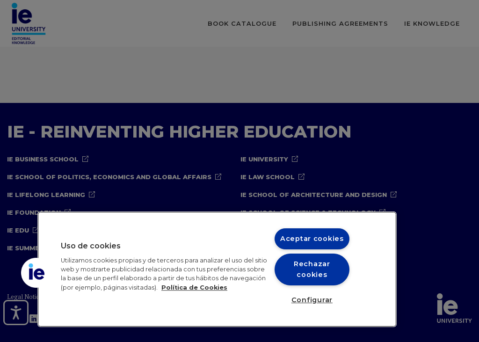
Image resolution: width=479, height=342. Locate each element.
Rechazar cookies (312, 269)
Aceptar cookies (312, 238)
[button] (36, 273)
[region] (217, 269)
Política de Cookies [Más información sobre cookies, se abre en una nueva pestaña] (194, 287)
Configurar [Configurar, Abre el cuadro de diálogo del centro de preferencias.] (312, 300)
